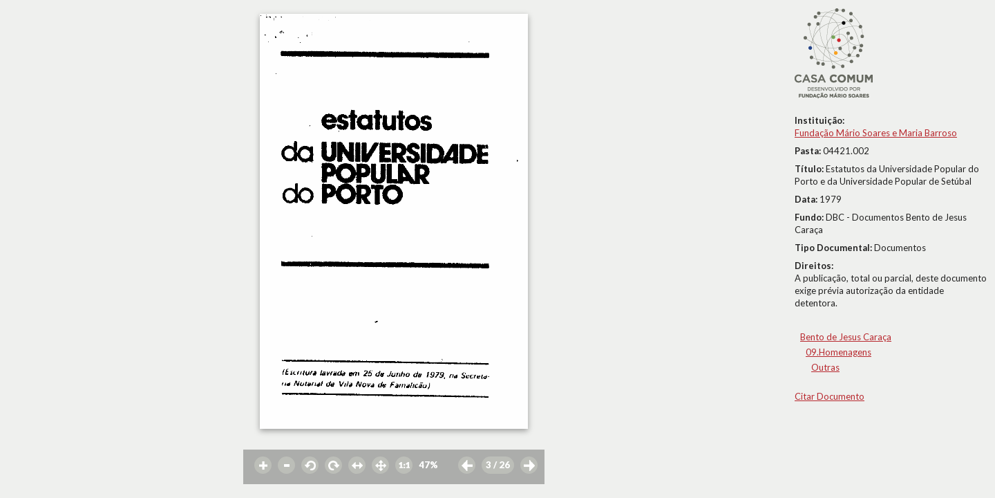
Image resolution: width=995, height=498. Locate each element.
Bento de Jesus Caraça (845, 336)
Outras (825, 367)
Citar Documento (829, 396)
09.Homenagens (838, 352)
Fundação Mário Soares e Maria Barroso (876, 132)
